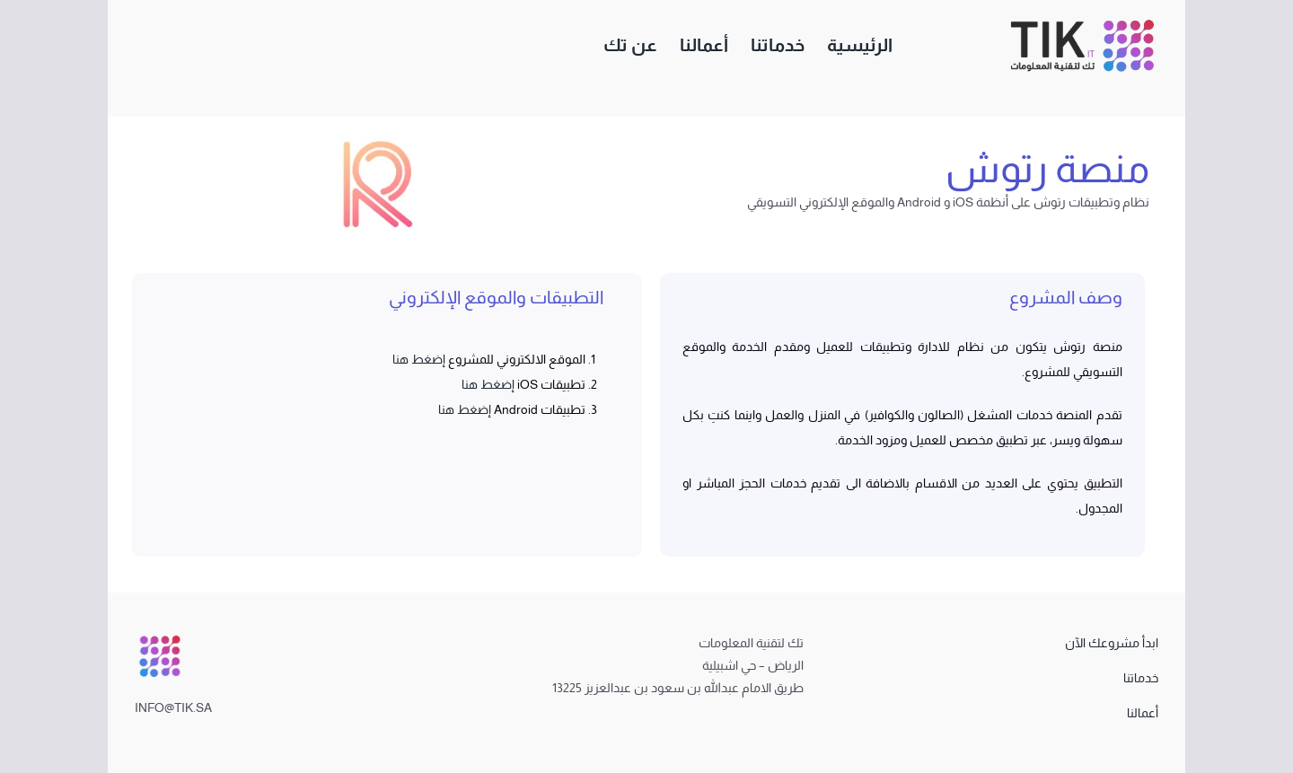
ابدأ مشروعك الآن (1111, 643)
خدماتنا (1140, 678)
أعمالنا (1142, 713)
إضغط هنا (418, 359)
